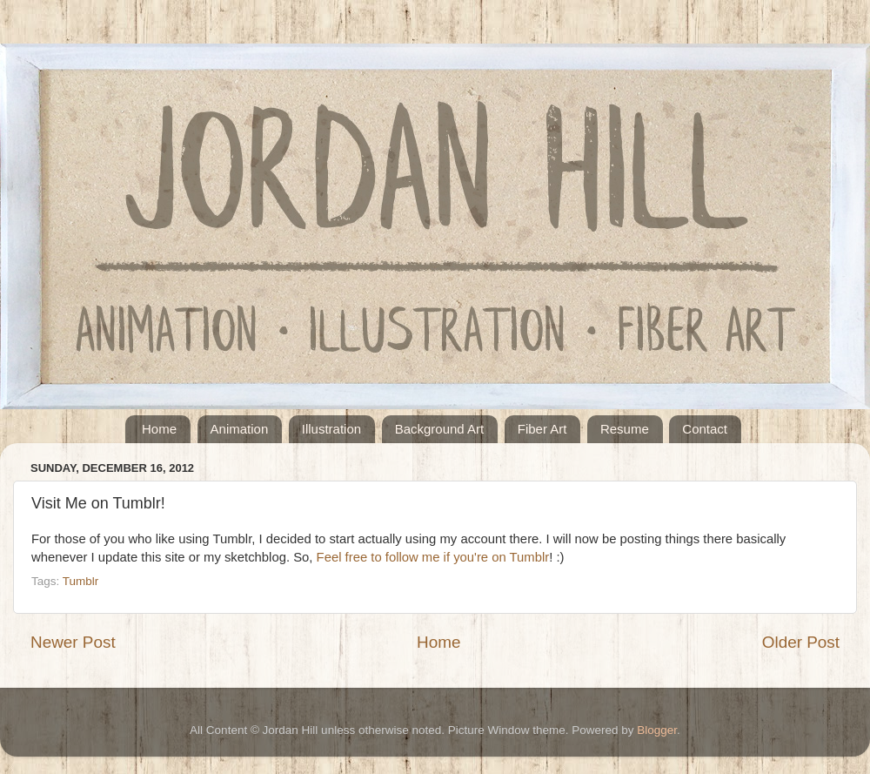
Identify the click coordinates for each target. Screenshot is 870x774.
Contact (704, 428)
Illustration (331, 428)
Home (159, 428)
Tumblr (81, 581)
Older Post (801, 642)
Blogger (657, 730)
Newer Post (73, 642)
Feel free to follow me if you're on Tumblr (433, 557)
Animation (240, 428)
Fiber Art (542, 428)
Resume (624, 428)
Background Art (440, 428)
